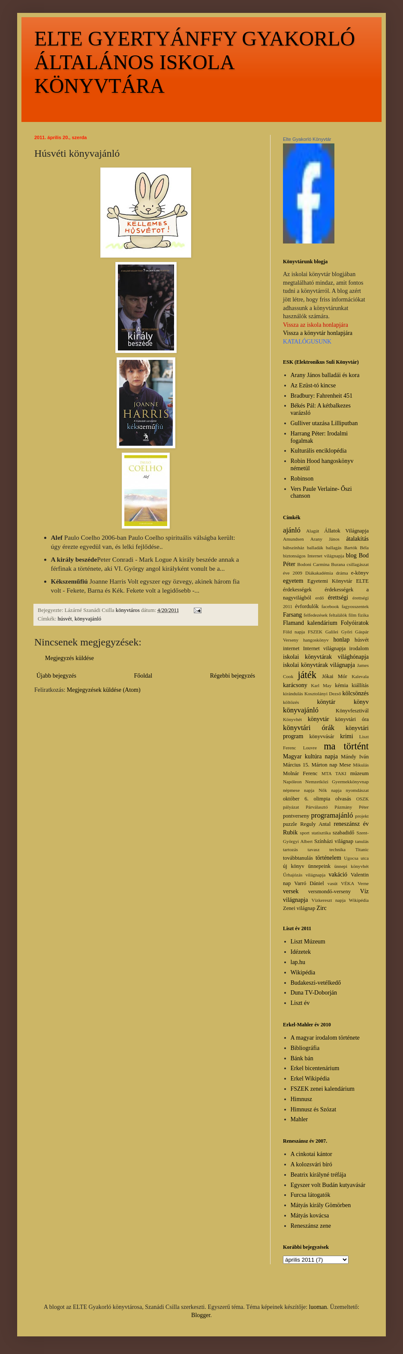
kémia (341, 685)
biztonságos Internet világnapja (313, 555)
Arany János (325, 539)
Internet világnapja (324, 648)
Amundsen (293, 539)
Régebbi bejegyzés (232, 675)
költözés (291, 702)
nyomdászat (357, 790)
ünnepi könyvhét (351, 866)
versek (291, 891)
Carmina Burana (329, 564)
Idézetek (301, 952)
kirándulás (293, 693)
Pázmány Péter (351, 806)
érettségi (338, 597)
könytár (326, 702)
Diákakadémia (319, 572)
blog (351, 555)
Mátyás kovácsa (310, 1215)
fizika (363, 615)
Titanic (362, 849)
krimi (346, 736)
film (353, 615)
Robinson (302, 478)
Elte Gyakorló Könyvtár (307, 139)
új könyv (293, 866)
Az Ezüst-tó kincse (313, 385)
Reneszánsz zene (311, 1226)
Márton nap (324, 765)
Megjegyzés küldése (69, 658)
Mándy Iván (355, 757)
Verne (363, 883)
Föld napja (294, 631)
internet (291, 648)
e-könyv (360, 573)
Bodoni (304, 564)
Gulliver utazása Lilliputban (324, 423)
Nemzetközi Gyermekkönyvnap (337, 781)
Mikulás (361, 764)
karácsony (295, 685)
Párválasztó (317, 806)
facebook (330, 606)
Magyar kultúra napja (310, 756)
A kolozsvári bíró (311, 1164)
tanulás (362, 841)
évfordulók (307, 606)
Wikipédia (359, 900)
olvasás (343, 799)
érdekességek (297, 590)
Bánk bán (302, 1058)
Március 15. (296, 765)
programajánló (332, 815)
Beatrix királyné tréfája (318, 1174)
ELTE (362, 581)
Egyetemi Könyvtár (329, 581)
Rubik (290, 832)
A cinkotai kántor (311, 1154)
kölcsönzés (356, 693)
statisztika (321, 832)
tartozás (290, 849)
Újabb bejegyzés (56, 675)
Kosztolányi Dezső (322, 693)
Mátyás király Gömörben (321, 1205)
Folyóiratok (355, 623)
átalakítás (357, 539)
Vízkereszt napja (329, 900)
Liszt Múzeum (308, 941)
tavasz (313, 849)
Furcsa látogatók (311, 1195)
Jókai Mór (334, 676)
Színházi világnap (333, 841)
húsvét (65, 619)
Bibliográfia (305, 1048)
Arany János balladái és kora (325, 375)
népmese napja (298, 790)
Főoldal (143, 675)
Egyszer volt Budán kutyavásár (328, 1185)
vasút (333, 883)
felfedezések (316, 615)
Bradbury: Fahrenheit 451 (322, 396)
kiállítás (360, 685)
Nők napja (330, 790)
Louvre (310, 747)
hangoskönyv (316, 639)
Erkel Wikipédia (310, 1078)
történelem (328, 858)
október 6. (296, 799)
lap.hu (298, 962)
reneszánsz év (351, 824)
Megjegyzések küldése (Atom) (104, 690)
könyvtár (318, 719)
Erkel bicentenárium (315, 1068)
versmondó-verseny (329, 891)
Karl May (321, 685)
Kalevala (360, 676)
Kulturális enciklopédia (319, 450)
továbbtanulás (298, 858)
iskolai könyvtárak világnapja (319, 665)
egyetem (293, 581)
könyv (361, 702)
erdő (319, 597)
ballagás (334, 547)
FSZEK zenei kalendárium (323, 1089)
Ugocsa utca (356, 858)
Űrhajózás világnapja (304, 874)
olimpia (322, 799)
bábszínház (293, 547)
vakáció (338, 874)
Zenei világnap (299, 908)
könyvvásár (321, 736)
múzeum (359, 773)
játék (307, 674)
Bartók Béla (356, 547)
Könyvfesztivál (352, 711)
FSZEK (315, 631)
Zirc (321, 908)
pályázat (291, 806)
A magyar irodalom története (325, 1038)
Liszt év (300, 1003)
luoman (318, 1307)
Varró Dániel (309, 883)
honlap (341, 639)
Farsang (292, 615)
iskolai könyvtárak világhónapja (326, 657)
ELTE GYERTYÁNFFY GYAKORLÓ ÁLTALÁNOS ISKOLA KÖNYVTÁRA (194, 62)
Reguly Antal (315, 824)
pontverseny (296, 816)
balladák (315, 547)
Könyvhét (292, 719)
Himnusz (302, 1099)
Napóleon (292, 781)
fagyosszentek (355, 606)
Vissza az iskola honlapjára (315, 325)
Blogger (200, 1315)
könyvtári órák (308, 728)
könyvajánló (88, 619)
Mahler (299, 1119)
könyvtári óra (352, 719)
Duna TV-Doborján (314, 992)
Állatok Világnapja (346, 531)
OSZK (362, 798)
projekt (362, 815)
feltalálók (338, 615)
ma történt (346, 746)
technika (337, 849)
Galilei (331, 631)
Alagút (312, 530)
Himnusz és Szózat (314, 1109)
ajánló (292, 530)
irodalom (359, 648)
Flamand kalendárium (310, 623)
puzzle (290, 824)
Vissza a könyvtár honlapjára (317, 333)
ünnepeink (319, 866)
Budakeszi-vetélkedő (316, 983)
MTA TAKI (334, 773)
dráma (342, 572)
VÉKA (347, 883)
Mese (345, 765)
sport (305, 832)
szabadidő (343, 833)
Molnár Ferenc (300, 773)
